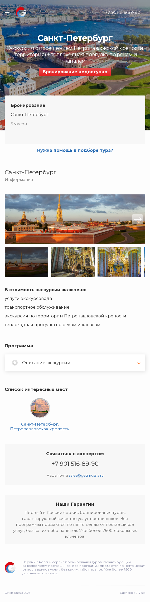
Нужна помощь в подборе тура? (75, 150)
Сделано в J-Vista (132, 593)
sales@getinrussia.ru (86, 475)
